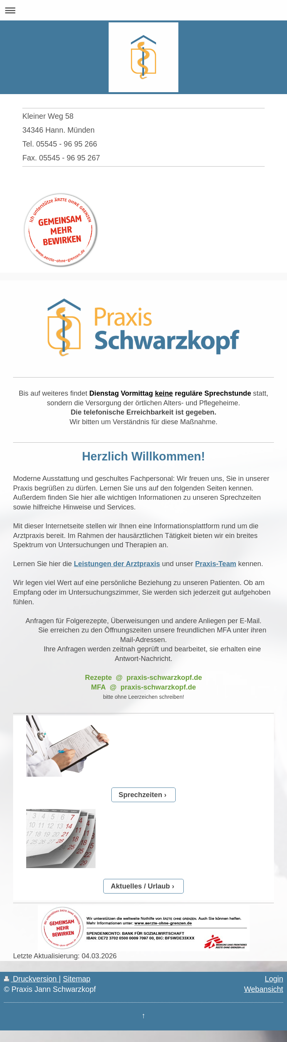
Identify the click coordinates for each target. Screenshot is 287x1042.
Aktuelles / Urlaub (140, 886)
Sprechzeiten (140, 795)
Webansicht (263, 989)
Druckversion (31, 979)
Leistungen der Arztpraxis (117, 564)
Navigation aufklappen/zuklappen (143, 10)
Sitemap (77, 979)
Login (274, 979)
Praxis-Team (215, 564)
